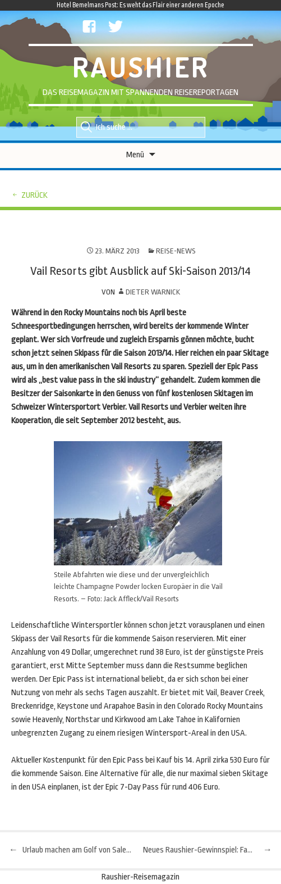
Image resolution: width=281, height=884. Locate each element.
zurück (34, 195)
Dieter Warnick (153, 292)
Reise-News (176, 251)
